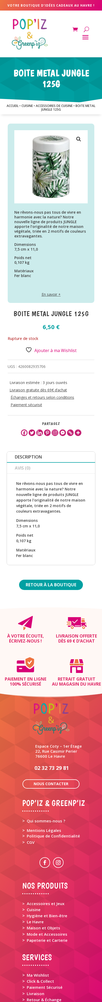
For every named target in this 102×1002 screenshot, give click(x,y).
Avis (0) (22, 468)
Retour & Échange (44, 961)
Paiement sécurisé (26, 404)
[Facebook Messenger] (62, 432)
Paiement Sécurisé (45, 949)
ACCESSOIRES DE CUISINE (54, 106)
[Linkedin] (39, 432)
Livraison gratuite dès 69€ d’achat (38, 389)
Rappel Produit (41, 967)
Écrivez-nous (24, 641)
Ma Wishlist (38, 937)
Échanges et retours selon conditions (42, 397)
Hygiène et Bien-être (47, 877)
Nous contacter (51, 745)
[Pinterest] (47, 432)
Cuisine (34, 871)
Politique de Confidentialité (53, 797)
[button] (78, 139)
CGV (30, 804)
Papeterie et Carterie (47, 902)
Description (28, 457)
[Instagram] (55, 432)
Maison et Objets (43, 889)
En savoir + (51, 294)
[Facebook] (24, 432)
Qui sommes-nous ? (46, 782)
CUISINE (27, 106)
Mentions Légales (44, 792)
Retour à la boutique (51, 585)
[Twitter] (32, 432)
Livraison (35, 955)
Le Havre (35, 883)
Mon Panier (37, 977)
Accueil (13, 106)
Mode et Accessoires (47, 896)
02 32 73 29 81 (51, 729)
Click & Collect (40, 943)
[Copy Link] (70, 432)
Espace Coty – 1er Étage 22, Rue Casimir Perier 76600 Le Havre (58, 713)
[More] (78, 432)
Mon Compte (39, 982)
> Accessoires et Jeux (43, 865)
